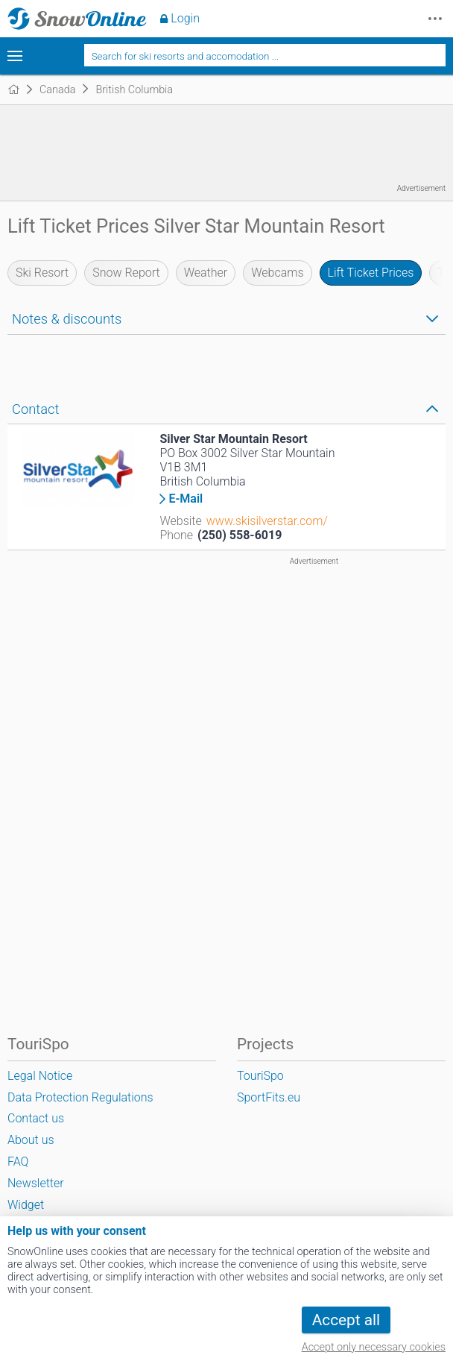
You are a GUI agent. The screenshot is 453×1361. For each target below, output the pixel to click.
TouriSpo (260, 1076)
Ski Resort (42, 272)
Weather (206, 272)
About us (30, 1140)
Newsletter (35, 1183)
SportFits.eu (268, 1097)
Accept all (346, 1320)
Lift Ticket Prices (371, 272)
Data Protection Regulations (80, 1097)
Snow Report (125, 272)
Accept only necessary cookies (374, 1347)
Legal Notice (39, 1076)
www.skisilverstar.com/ (267, 521)
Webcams (277, 272)
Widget (25, 1205)
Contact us (35, 1118)
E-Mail (185, 499)
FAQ (17, 1161)
